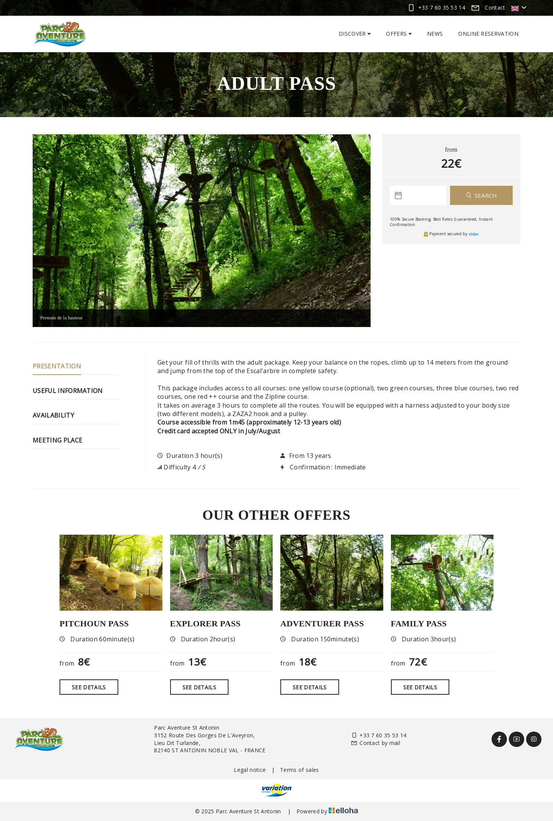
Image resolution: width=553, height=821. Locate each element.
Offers (399, 33)
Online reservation (488, 33)
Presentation (57, 366)
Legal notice (250, 769)
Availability (53, 415)
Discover (355, 33)
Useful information (68, 391)
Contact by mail (375, 743)
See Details (89, 687)
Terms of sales (299, 769)
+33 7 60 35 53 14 (379, 735)
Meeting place (57, 440)
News (435, 33)
